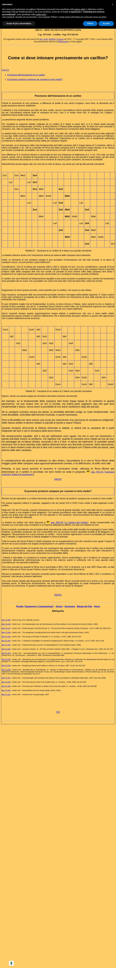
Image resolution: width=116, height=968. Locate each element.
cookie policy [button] (41, 14)
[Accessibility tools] (11, 963)
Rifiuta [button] (90, 23)
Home (97, 606)
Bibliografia (63, 41)
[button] (112, 4)
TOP (58, 712)
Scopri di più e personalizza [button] (18, 23)
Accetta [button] (106, 23)
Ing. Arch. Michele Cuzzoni (51, 39)
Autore (59, 606)
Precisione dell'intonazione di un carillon (26, 75)
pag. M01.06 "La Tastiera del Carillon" (70, 522)
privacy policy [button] (80, 9)
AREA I (38, 30)
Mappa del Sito (84, 606)
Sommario (70, 606)
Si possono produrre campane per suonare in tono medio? (35, 79)
